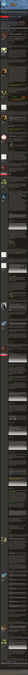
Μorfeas (9, 318)
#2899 (26, 634)
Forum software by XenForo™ (19, 672)
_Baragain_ (3, 200)
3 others (18, 190)
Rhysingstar (3, 327)
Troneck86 (9, 188)
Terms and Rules (21, 671)
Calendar (8, 10)
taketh (2, 258)
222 (13, 661)
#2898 (26, 619)
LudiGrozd (3, 75)
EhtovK (12, 150)
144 (7, 661)
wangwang (3, 111)
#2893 (26, 299)
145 (8, 661)
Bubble (12, 635)
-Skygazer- (12, 248)
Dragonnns (3, 54)
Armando (15, 190)
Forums (3, 10)
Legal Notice (24, 670)
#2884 (26, 101)
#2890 (26, 188)
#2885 (26, 110)
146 (9, 661)
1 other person (21, 248)
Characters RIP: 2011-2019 (12, 245)
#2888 (26, 162)
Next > (15, 661)
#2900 (26, 656)
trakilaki (9, 44)
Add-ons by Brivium (8, 673)
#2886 (26, 131)
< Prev (1, 661)
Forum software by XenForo (8, 672)
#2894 (26, 318)
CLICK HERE (7, 26)
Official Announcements (15, 99)
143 (5, 661)
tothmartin (3, 269)
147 (11, 661)
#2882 (26, 65)
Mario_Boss (3, 38)
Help (26, 670)
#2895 (26, 341)
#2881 (26, 42)
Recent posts (3, 12)
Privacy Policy (26, 671)
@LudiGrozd (10, 90)
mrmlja (9, 150)
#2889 (26, 176)
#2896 (26, 533)
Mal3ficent (3, 96)
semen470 (9, 190)
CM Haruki (3, 172)
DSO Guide (21, 99)
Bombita (2, 160)
